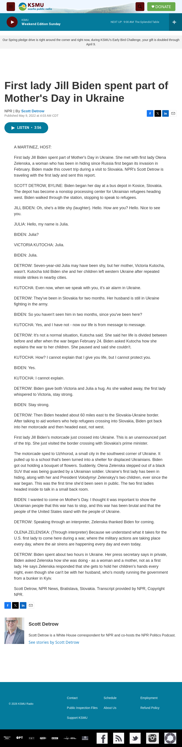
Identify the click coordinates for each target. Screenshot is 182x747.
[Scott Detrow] (14, 631)
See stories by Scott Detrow (54, 642)
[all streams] (175, 22)
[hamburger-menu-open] (11, 6)
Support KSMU (77, 717)
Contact (72, 698)
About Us (110, 708)
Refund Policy (149, 708)
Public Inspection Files (82, 708)
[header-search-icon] (140, 6)
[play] (12, 22)
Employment (149, 698)
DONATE (163, 6)
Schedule (110, 698)
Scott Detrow (32, 111)
